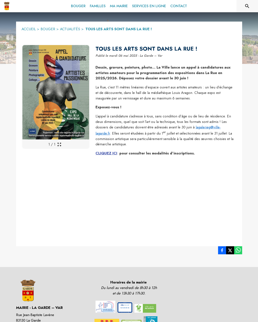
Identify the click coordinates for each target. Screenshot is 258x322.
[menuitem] (78, 5)
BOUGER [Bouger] (48, 29)
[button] (105, 306)
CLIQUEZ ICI (106, 153)
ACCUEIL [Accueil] (29, 29)
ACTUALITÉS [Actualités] (70, 29)
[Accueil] (6, 6)
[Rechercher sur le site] (247, 6)
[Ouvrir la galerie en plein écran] (59, 144)
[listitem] (222, 251)
